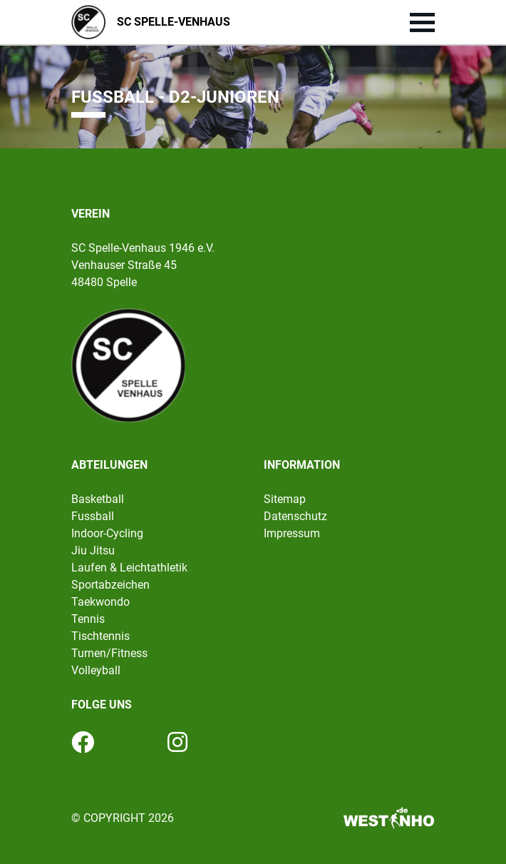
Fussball (92, 516)
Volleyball (95, 670)
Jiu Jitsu (93, 550)
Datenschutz (295, 516)
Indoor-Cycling (107, 533)
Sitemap (285, 499)
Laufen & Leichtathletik (129, 567)
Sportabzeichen (110, 584)
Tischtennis (100, 636)
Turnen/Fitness (109, 653)
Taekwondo (100, 602)
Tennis (88, 619)
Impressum (292, 533)
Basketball (97, 499)
